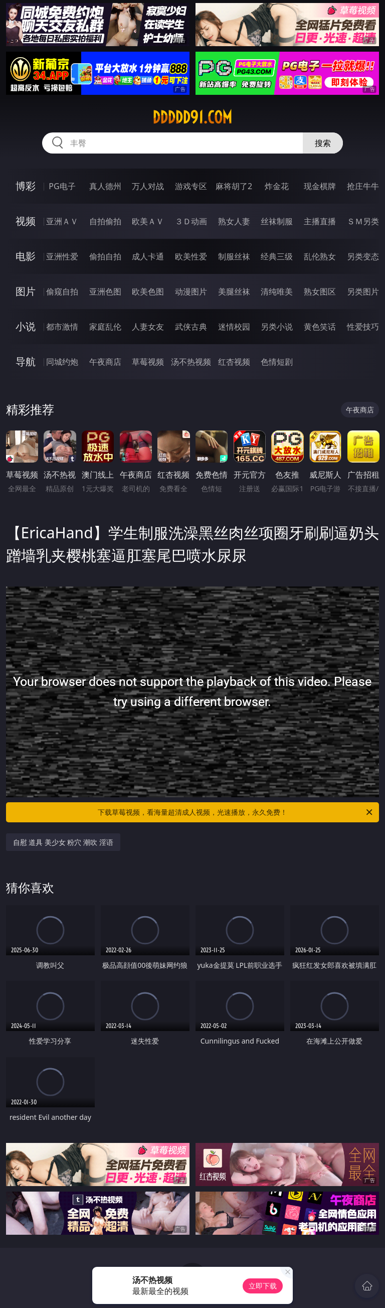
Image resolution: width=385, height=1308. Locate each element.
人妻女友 (148, 326)
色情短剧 (277, 361)
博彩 (26, 186)
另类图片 (363, 291)
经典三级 (277, 256)
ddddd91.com (192, 117)
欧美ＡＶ (148, 221)
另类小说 (277, 326)
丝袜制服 (277, 221)
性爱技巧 (363, 326)
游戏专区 (191, 186)
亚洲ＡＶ (62, 221)
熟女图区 (320, 291)
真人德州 (105, 186)
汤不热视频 (191, 361)
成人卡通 (148, 256)
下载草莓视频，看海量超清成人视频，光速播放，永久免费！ (236, 812)
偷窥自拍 (62, 291)
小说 (26, 326)
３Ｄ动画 (191, 221)
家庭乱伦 (105, 326)
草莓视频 (148, 361)
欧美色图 (148, 291)
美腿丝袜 (234, 291)
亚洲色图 (105, 291)
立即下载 (263, 1285)
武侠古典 (191, 326)
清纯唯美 (277, 291)
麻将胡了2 (234, 186)
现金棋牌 (320, 186)
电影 (26, 256)
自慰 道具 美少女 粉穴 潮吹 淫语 (63, 842)
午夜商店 (105, 361)
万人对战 (148, 186)
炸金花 (277, 186)
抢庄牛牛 (363, 186)
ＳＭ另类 (363, 221)
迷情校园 (234, 326)
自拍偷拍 (105, 221)
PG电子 (62, 186)
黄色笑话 (320, 326)
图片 (26, 291)
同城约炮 (62, 361)
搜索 (323, 143)
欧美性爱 (191, 256)
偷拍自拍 (105, 256)
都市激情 (62, 326)
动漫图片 (191, 291)
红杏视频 (234, 361)
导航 (26, 361)
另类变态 (363, 256)
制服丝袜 (234, 256)
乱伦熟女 (320, 256)
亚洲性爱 (62, 256)
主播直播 (320, 221)
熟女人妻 (234, 221)
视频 (26, 221)
